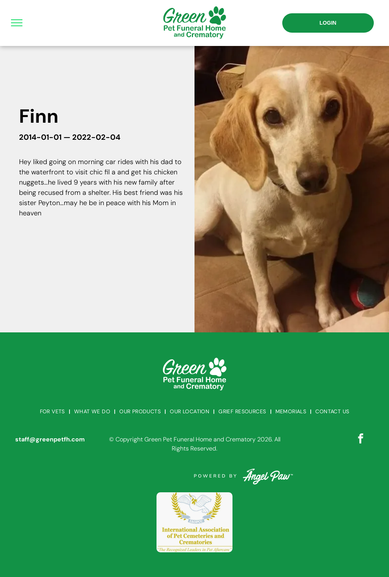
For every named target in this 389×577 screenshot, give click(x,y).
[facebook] (360, 439)
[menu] (17, 23)
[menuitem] (53, 411)
